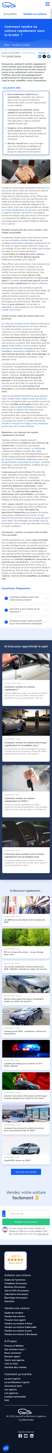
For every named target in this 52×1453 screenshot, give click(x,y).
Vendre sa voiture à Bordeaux (20, 1334)
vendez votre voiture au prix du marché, (27, 398)
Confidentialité (26, 1419)
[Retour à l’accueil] (9, 5)
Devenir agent (12, 1356)
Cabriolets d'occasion (16, 1294)
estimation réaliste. (19, 240)
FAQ (6, 1400)
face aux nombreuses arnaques (17, 348)
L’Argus (41, 245)
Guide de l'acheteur (15, 1279)
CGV (7, 1363)
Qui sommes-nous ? (15, 1349)
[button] (5, 1448)
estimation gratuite (32, 287)
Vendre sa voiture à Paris (18, 1323)
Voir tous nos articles (26, 1171)
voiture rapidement (14, 209)
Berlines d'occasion (15, 1287)
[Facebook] (20, 1436)
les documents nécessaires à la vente (21, 462)
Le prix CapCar (12, 1378)
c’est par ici (42, 1233)
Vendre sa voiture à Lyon (18, 1330)
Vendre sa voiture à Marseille (20, 1327)
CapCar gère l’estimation (22, 406)
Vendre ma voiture (14, 1316)
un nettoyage (38, 448)
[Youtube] (25, 1436)
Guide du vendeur (13, 1312)
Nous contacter (12, 1352)
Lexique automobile (15, 1396)
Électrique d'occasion (15, 1297)
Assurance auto (13, 1385)
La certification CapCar (17, 1382)
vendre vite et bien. (11, 309)
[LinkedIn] (31, 1436)
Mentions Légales (35, 1416)
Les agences (11, 1393)
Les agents (10, 1389)
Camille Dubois (13, 56)
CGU (15, 1363)
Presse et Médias (14, 1345)
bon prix (32, 209)
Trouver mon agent (15, 1319)
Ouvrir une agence (14, 1360)
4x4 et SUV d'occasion (16, 1290)
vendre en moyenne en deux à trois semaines (25, 423)
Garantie (9, 1301)
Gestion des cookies (15, 1367)
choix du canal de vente (17, 323)
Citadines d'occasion (15, 1283)
